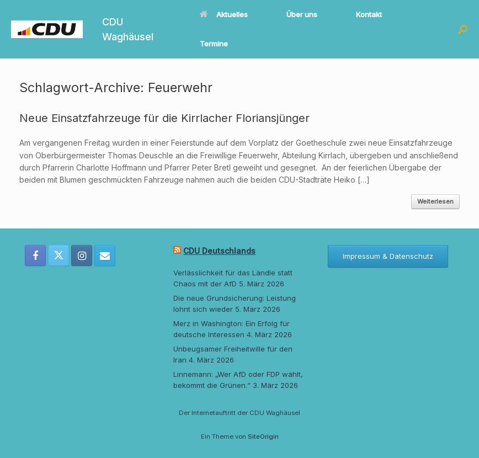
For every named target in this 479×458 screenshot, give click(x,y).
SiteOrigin (263, 436)
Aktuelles (224, 14)
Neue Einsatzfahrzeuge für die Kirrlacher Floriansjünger (164, 118)
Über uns (301, 14)
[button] (462, 29)
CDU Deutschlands (219, 250)
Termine (214, 43)
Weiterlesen (435, 201)
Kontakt (369, 14)
